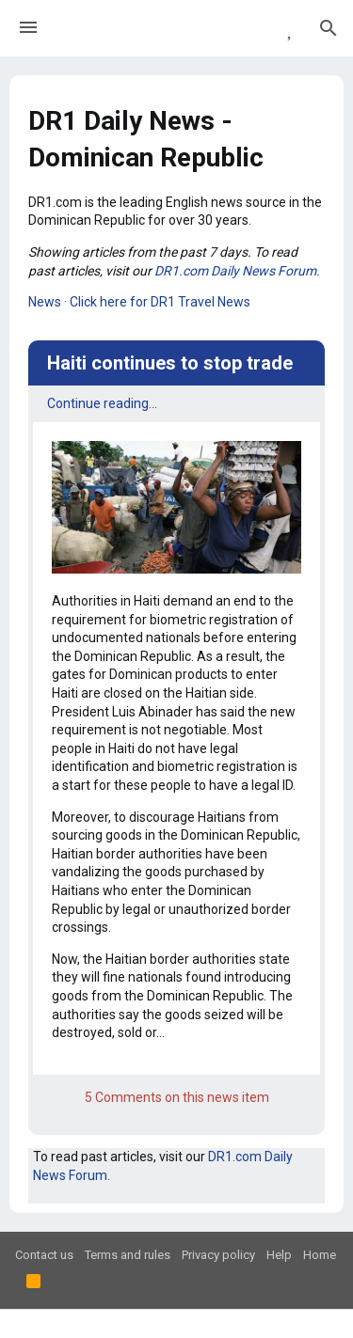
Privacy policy (218, 1255)
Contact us (44, 1255)
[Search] (328, 28)
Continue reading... (102, 403)
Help (279, 1255)
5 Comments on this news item (177, 1097)
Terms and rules (127, 1255)
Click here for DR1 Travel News (160, 301)
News (44, 301)
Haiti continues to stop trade (170, 363)
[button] (28, 28)
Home (319, 1255)
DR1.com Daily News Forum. (237, 270)
